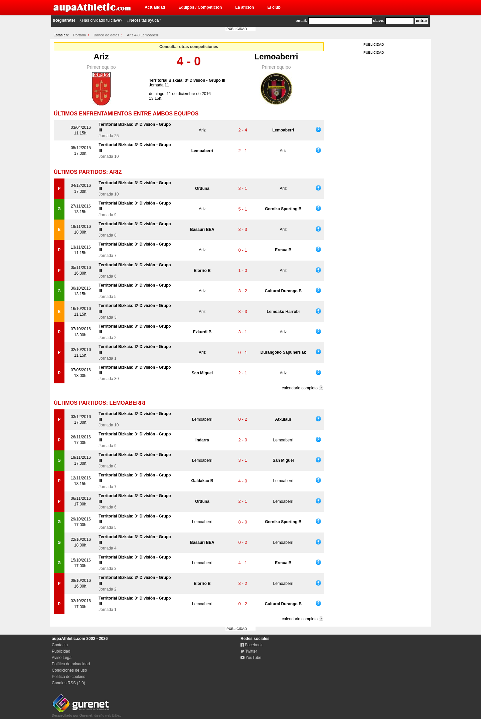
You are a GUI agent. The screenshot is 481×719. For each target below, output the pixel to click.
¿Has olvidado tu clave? (100, 20)
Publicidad (61, 651)
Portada (79, 35)
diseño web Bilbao (86, 713)
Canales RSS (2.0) (68, 683)
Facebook (251, 645)
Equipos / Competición (200, 7)
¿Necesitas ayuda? (144, 20)
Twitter (248, 651)
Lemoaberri (276, 56)
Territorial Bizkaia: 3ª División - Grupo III (187, 80)
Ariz (101, 56)
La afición (244, 7)
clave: (378, 20)
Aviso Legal (62, 657)
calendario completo (300, 388)
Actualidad (155, 7)
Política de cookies (68, 676)
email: (301, 20)
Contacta (60, 645)
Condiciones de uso (69, 670)
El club (273, 7)
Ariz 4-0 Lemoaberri (143, 35)
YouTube (250, 657)
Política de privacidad (71, 664)
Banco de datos (106, 35)
